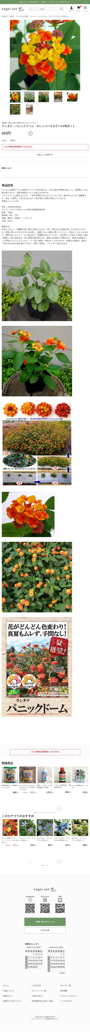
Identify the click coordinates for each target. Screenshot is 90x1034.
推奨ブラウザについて (12, 1001)
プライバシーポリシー (69, 996)
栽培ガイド (8, 996)
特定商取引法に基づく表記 (42, 1001)
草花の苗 (4, 16)
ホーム (6, 985)
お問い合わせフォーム (45, 922)
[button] (59, 809)
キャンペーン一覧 (39, 991)
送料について (7, 168)
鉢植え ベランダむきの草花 (19, 16)
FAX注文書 (45, 930)
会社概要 (63, 991)
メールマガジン (66, 1001)
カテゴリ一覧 (65, 985)
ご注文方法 (36, 985)
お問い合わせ (37, 996)
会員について (9, 991)
